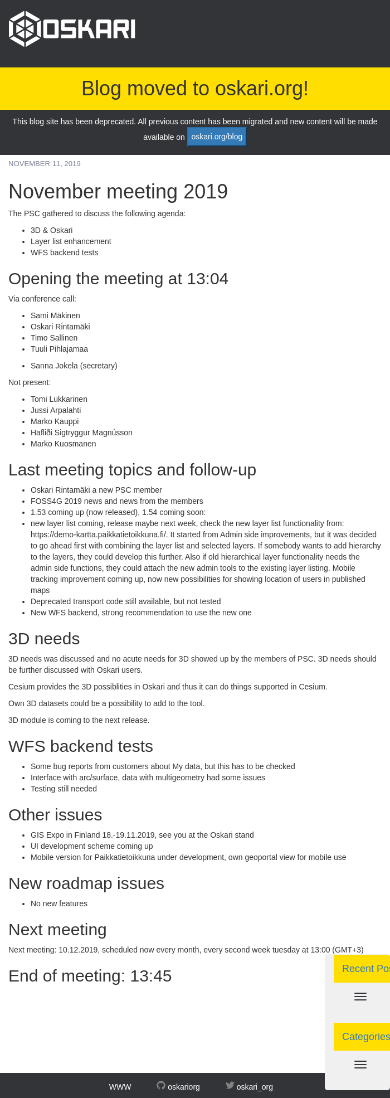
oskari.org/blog (216, 136)
